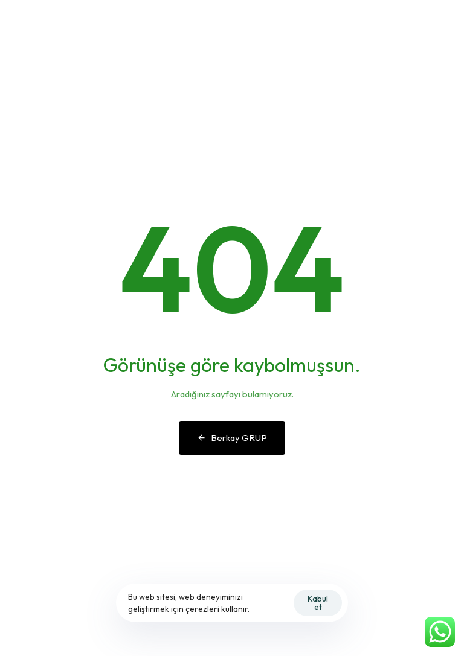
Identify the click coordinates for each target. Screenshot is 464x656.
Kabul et (318, 603)
